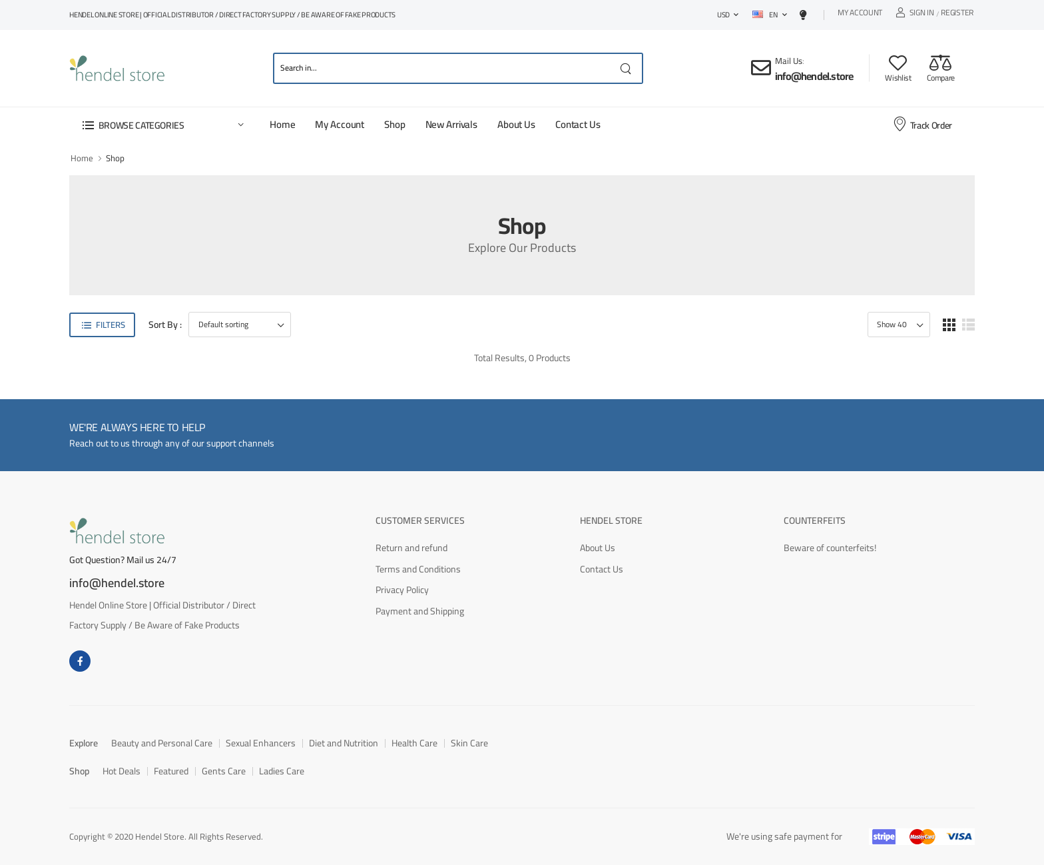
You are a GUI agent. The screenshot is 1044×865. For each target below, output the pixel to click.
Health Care (414, 743)
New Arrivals (451, 124)
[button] (162, 125)
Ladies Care (281, 771)
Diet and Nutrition (343, 743)
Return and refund (411, 547)
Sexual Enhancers (261, 743)
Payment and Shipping (420, 611)
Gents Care (224, 771)
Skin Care (469, 743)
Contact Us (578, 124)
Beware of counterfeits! (830, 547)
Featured (171, 771)
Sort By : (165, 325)
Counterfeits (815, 520)
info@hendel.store (814, 76)
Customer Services (420, 520)
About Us (516, 124)
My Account (860, 14)
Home (282, 124)
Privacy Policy (402, 589)
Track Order (922, 124)
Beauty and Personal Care (161, 743)
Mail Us (788, 61)
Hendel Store (611, 520)
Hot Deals (121, 771)
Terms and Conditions (418, 569)
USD (723, 14)
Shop (394, 124)
